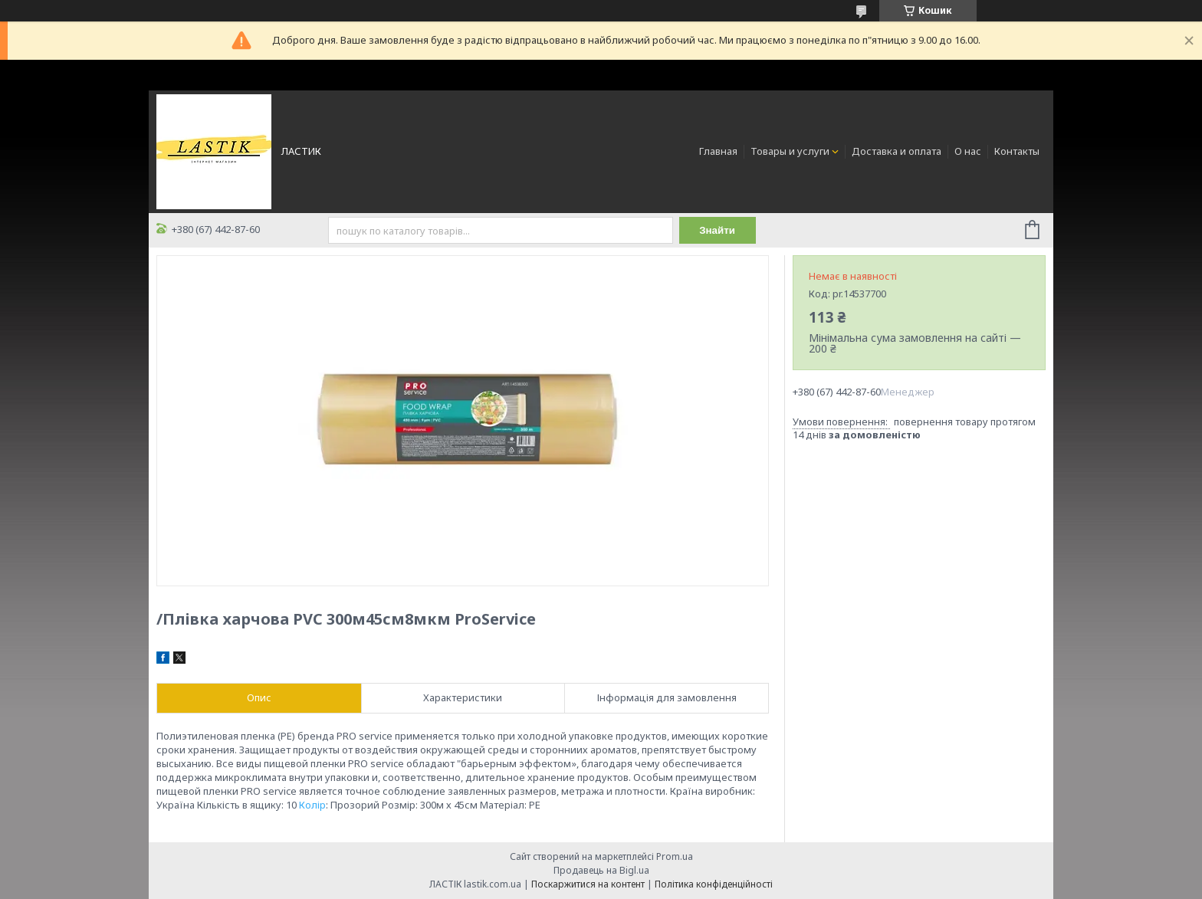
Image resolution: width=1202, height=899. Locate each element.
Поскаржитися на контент (588, 884)
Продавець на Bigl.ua (601, 870)
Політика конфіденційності (714, 884)
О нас (967, 151)
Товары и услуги (789, 151)
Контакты (1016, 151)
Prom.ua (674, 856)
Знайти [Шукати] (717, 230)
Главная (718, 151)
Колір (312, 805)
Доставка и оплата (896, 151)
